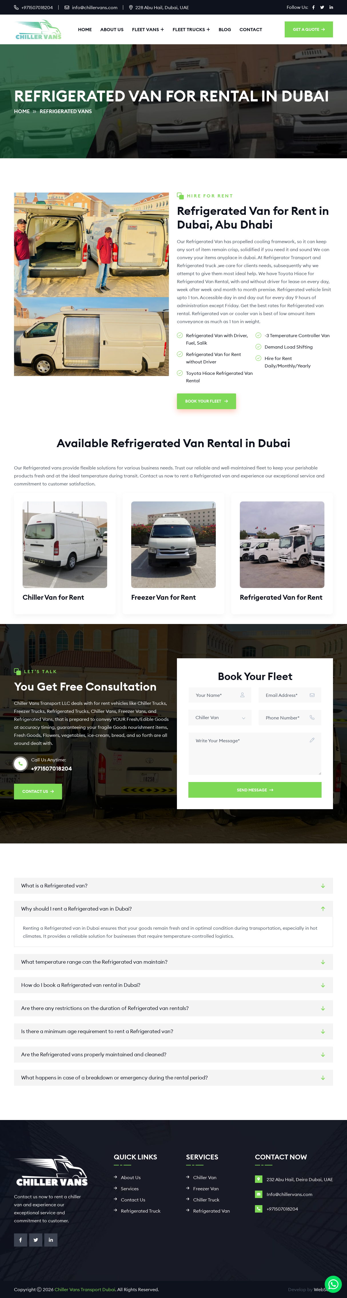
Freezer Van (206, 1188)
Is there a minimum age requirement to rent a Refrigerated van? (97, 1031)
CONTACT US (38, 791)
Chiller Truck (206, 1200)
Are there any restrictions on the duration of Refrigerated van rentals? (105, 1008)
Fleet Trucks (189, 29)
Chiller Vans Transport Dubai (85, 1289)
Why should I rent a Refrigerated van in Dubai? (76, 908)
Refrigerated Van (211, 1211)
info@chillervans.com (94, 7)
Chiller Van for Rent (53, 597)
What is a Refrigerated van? (54, 885)
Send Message (255, 790)
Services (130, 1188)
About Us (111, 29)
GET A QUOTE (309, 29)
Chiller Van (204, 1177)
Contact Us (133, 1200)
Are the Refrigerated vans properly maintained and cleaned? (93, 1054)
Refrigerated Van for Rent (281, 597)
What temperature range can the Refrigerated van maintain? (94, 962)
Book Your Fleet (206, 401)
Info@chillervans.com (289, 1194)
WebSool (323, 1289)
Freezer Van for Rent (163, 597)
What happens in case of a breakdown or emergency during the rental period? (114, 1077)
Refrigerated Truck (141, 1211)
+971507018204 (37, 7)
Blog (225, 29)
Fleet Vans (145, 29)
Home (85, 29)
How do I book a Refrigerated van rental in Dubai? (80, 985)
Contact (251, 29)
